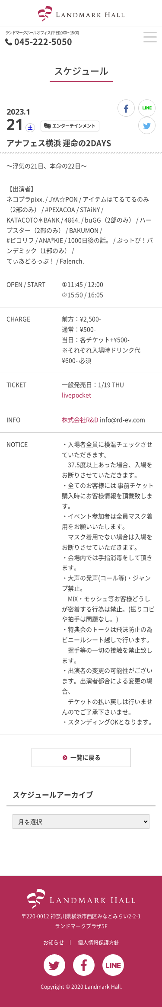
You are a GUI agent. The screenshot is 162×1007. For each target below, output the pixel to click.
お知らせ (53, 942)
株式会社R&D (80, 420)
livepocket (76, 395)
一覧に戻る (85, 757)
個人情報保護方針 (98, 942)
